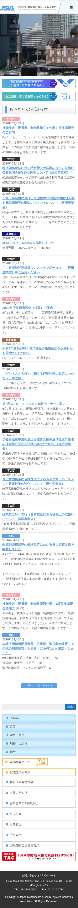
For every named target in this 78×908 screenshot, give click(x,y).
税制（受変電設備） (23, 782)
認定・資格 (17, 735)
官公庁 (11, 159)
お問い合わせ (18, 793)
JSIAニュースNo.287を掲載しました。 (29, 243)
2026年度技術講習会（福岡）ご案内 (27, 308)
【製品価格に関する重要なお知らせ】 (48, 573)
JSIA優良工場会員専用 (24, 845)
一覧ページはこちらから (39, 685)
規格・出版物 (18, 743)
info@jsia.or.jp (48, 875)
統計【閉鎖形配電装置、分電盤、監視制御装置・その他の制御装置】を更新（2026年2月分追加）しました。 (38, 648)
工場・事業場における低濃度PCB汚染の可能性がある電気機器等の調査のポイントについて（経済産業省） (38, 202)
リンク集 (15, 814)
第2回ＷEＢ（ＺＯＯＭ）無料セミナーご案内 (34, 404)
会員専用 (11, 234)
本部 (11, 535)
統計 (13, 752)
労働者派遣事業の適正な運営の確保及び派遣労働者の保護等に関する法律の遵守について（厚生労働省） (38, 444)
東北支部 (11, 339)
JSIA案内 (16, 718)
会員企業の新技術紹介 (24, 803)
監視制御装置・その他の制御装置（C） (28, 667)
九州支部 (11, 119)
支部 (13, 726)
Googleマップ (39, 885)
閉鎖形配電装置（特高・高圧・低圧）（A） (30, 657)
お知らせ (15, 824)
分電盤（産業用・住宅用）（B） (23, 662)
